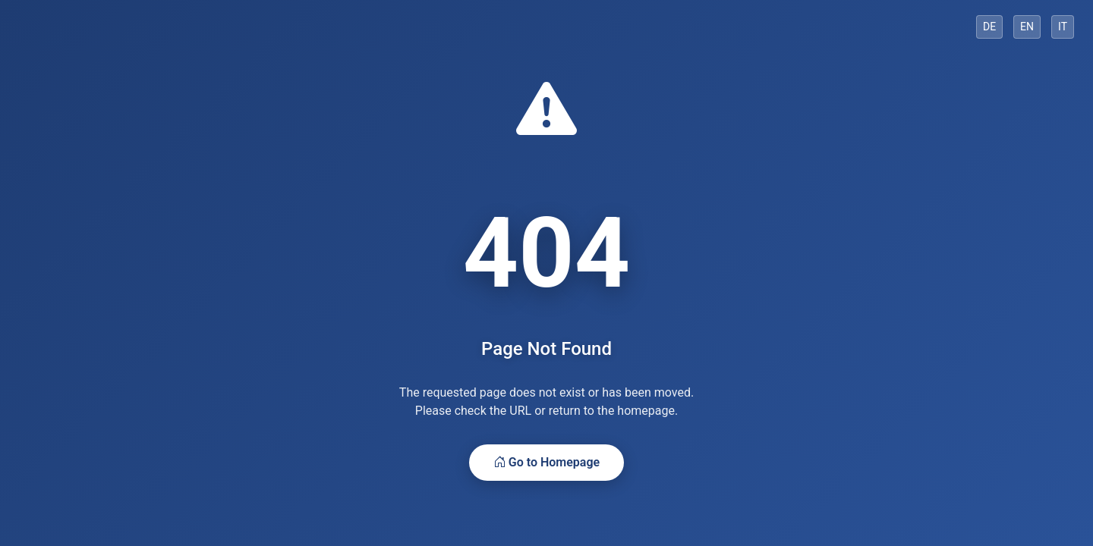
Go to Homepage (546, 462)
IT (1062, 26)
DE (989, 26)
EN (1027, 26)
